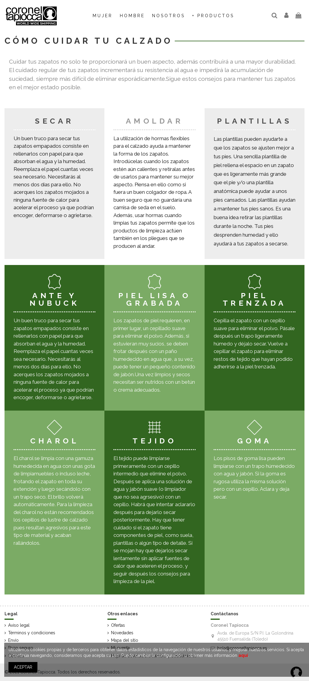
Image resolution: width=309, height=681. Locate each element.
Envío (13, 640)
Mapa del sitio (124, 640)
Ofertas (118, 625)
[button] (168, 15)
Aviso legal (19, 625)
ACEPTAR (23, 667)
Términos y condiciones (31, 632)
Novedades (122, 632)
